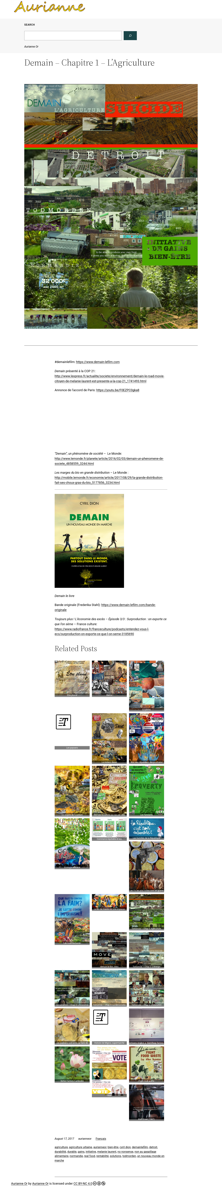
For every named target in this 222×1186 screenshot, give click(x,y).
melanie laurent (106, 1151)
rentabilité (102, 1156)
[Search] (130, 35)
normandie (76, 1156)
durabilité (60, 1151)
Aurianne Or (31, 46)
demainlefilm (140, 1147)
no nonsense (125, 1151)
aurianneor (99, 1147)
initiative (91, 1151)
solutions (115, 1156)
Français (101, 1138)
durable (71, 1151)
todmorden (129, 1156)
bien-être (113, 1147)
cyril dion (125, 1147)
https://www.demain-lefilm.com (98, 362)
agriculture (61, 1147)
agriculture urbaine (80, 1147)
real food (89, 1156)
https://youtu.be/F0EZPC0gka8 (117, 390)
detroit (153, 1147)
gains (81, 1151)
